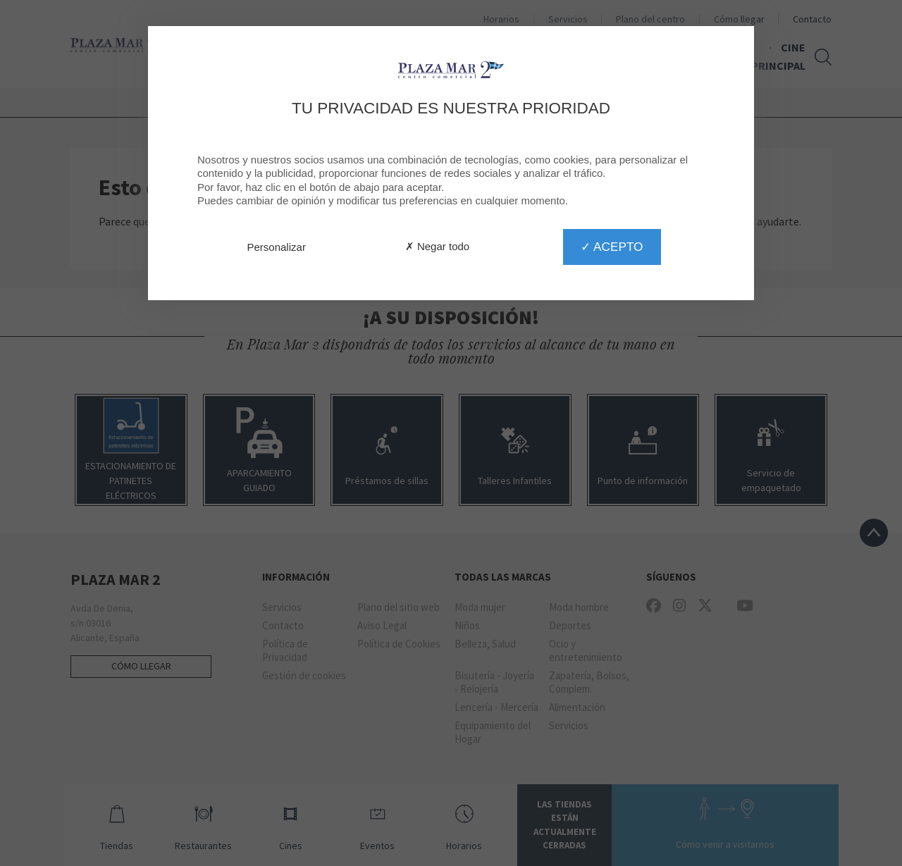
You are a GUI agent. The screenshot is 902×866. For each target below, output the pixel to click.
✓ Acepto (612, 247)
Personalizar (276, 247)
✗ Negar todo (437, 246)
